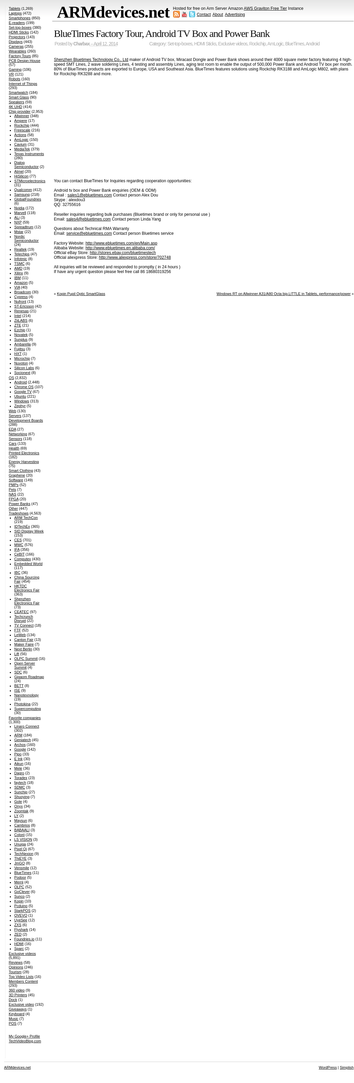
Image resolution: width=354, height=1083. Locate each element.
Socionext (22, 373)
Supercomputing (27, 709)
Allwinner (21, 116)
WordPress (328, 1067)
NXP (18, 222)
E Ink (18, 759)
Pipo (18, 754)
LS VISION (23, 839)
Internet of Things (23, 84)
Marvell (20, 213)
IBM (17, 278)
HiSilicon (21, 176)
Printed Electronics (24, 453)
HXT (17, 354)
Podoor (20, 877)
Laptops (15, 13)
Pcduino (20, 906)
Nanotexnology (26, 695)
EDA (12, 429)
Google (20, 749)
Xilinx (18, 273)
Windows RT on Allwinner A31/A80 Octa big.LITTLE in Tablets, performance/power (284, 294)
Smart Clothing (21, 470)
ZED (18, 934)
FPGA (14, 499)
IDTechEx (22, 526)
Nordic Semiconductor (26, 238)
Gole (18, 801)
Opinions (16, 967)
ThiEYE (20, 858)
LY (16, 816)
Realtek (20, 249)
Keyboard (16, 1014)
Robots (14, 79)
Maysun (20, 820)
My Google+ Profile (24, 1036)
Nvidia (19, 208)
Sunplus (20, 339)
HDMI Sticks (205, 43)
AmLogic (275, 43)
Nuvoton (21, 363)
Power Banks (20, 504)
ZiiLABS (20, 320)
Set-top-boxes (179, 43)
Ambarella (22, 344)
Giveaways (18, 1009)
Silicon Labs (24, 368)
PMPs (14, 485)
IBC (17, 572)
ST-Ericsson (24, 306)
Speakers (16, 102)
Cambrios (22, 825)
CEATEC (21, 612)
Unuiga (20, 844)
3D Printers (18, 995)
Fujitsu (19, 349)
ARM (18, 735)
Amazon (21, 282)
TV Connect (24, 625)
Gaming (15, 69)
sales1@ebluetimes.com (90, 195)
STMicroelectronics (29, 181)
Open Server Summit (24, 665)
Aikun (18, 764)
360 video (17, 990)
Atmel (19, 171)
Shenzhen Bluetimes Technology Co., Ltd (91, 59)
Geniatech (22, 740)
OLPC (19, 887)
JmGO (19, 863)
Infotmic (20, 259)
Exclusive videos (232, 43)
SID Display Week (29, 531)
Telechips (22, 254)
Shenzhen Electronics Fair (26, 601)
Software (16, 480)
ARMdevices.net (113, 12)
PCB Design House (24, 61)
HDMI (19, 944)
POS (13, 1023)
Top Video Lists (21, 977)
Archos (20, 745)
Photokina (22, 704)
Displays (16, 42)
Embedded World (28, 564)
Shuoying (22, 797)
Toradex (20, 778)
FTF (17, 630)
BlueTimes (294, 43)
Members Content (23, 981)
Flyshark (21, 930)
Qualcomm (23, 190)
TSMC (19, 264)
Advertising (235, 14)
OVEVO (20, 915)
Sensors (15, 439)
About (217, 14)
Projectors (17, 37)
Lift (16, 654)
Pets (12, 489)
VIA (17, 287)
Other (13, 508)
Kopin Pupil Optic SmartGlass (81, 294)
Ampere (20, 121)
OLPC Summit (26, 659)
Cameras (16, 46)
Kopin (19, 901)
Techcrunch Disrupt (23, 619)
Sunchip (20, 792)
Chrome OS (24, 387)
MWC (18, 545)
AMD (18, 268)
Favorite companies (25, 718)
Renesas (21, 311)
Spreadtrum (23, 227)
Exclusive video (21, 1004)
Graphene (17, 475)
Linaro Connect (26, 726)
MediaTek (22, 149)
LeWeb (20, 635)
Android (313, 43)
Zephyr (20, 406)
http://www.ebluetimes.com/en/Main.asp (121, 243)
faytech (20, 782)
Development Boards (26, 420)
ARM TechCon (26, 518)
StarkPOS (22, 911)
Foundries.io (24, 939)
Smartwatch (18, 92)
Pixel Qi (20, 849)
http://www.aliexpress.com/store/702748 (135, 257)
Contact (204, 14)
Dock (13, 1000)
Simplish (347, 1067)
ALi (17, 217)
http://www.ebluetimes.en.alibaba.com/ (120, 248)
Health (14, 448)
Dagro (19, 773)
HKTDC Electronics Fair (26, 588)
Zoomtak (21, 811)
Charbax (81, 43)
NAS (12, 494)
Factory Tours (20, 56)
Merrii (18, 882)
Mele (18, 768)
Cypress (21, 297)
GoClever (22, 892)
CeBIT (19, 554)
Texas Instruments (29, 154)
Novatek (21, 335)
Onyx (18, 806)
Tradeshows (19, 513)
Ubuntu (20, 396)
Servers (15, 416)
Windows (21, 401)
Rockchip (257, 43)
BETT (18, 686)
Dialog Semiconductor (26, 165)
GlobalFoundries (27, 199)
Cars (13, 443)
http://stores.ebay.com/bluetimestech (123, 252)
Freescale (22, 130)
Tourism (15, 972)
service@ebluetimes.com (89, 233)
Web (12, 411)
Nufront (20, 301)
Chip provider (20, 111)
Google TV (23, 392)
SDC (18, 672)
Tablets (14, 8)
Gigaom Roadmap (29, 677)
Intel (17, 316)
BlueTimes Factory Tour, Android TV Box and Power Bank (161, 33)
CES (18, 540)
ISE (17, 690)
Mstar (18, 232)
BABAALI (22, 830)
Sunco (19, 896)
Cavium (20, 144)
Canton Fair (23, 640)
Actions (20, 135)
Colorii (19, 835)
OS (11, 378)
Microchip (22, 358)
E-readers (17, 23)
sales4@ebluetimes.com (88, 219)
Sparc (19, 948)
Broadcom (22, 292)
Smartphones (20, 18)
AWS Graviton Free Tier (265, 8)
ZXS (17, 925)
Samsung (22, 194)
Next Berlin (23, 649)
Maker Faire (24, 644)
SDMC (19, 787)
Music (13, 1019)
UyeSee (20, 920)
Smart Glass (19, 97)
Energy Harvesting (24, 462)
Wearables (17, 51)
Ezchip (19, 330)
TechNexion (23, 854)
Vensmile (21, 868)
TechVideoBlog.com (25, 1041)
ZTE (17, 325)
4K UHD (15, 107)
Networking (18, 434)
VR (11, 74)
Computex (22, 559)
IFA (17, 549)
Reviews (16, 962)
